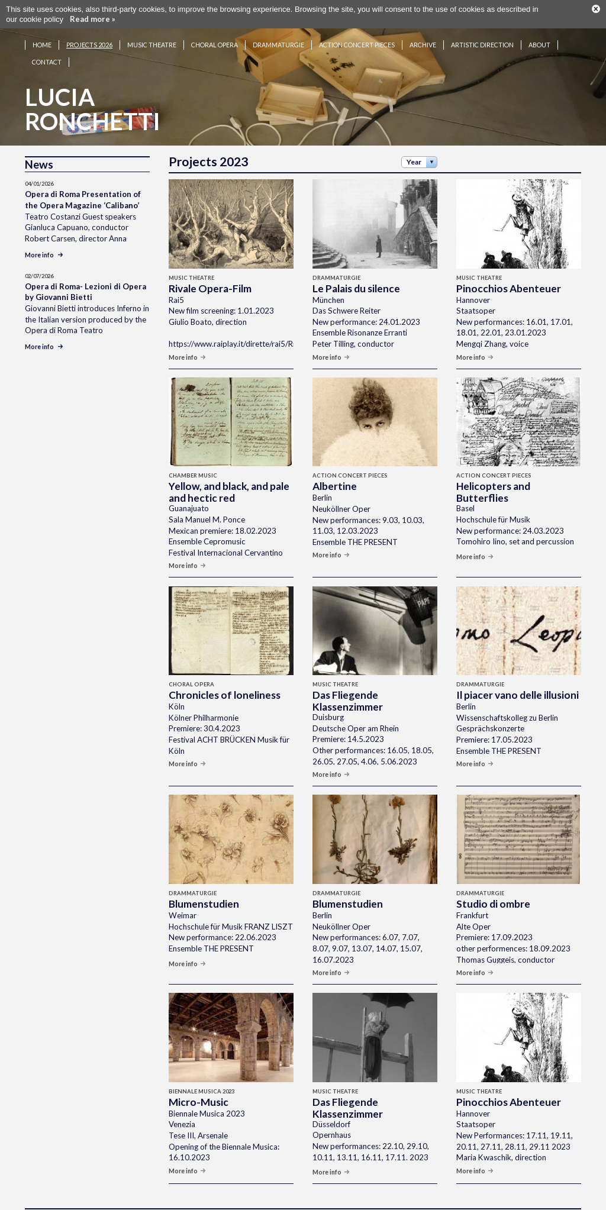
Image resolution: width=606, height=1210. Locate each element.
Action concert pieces (357, 30)
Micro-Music (198, 1088)
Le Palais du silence (356, 274)
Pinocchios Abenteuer (508, 274)
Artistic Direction (482, 30)
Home (42, 30)
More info (187, 343)
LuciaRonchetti (92, 95)
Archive (423, 30)
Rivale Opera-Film (210, 274)
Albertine (334, 472)
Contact (47, 47)
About (539, 30)
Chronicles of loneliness (225, 681)
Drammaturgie (278, 30)
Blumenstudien (204, 889)
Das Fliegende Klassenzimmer (347, 687)
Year (414, 147)
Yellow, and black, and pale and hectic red (229, 478)
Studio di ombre (493, 889)
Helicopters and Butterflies (493, 478)
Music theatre (151, 30)
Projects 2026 (89, 30)
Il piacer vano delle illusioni (517, 681)
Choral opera (214, 30)
